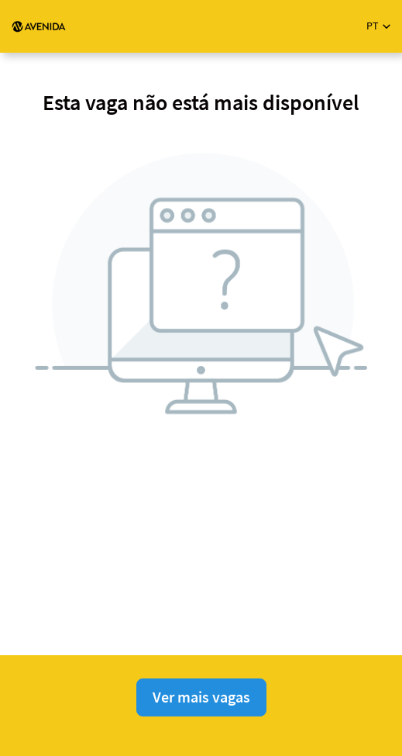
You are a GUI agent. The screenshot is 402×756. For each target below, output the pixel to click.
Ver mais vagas (201, 696)
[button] (378, 26)
